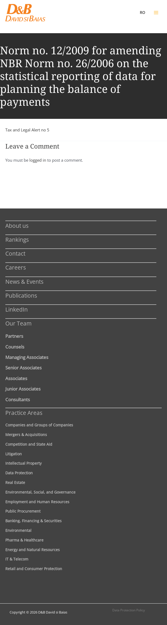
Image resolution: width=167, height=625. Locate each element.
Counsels (14, 347)
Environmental (18, 530)
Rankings (17, 239)
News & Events (24, 281)
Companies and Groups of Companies (39, 424)
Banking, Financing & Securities (33, 520)
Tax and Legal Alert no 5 (27, 129)
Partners (14, 336)
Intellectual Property (23, 463)
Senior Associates (23, 367)
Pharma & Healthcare (24, 540)
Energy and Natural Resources (32, 549)
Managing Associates (26, 357)
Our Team (18, 323)
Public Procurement (23, 511)
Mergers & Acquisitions (26, 434)
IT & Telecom (16, 559)
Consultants (17, 399)
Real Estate (15, 482)
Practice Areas (23, 412)
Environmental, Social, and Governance (40, 492)
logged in (37, 160)
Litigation (13, 453)
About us (17, 225)
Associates (16, 378)
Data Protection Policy (128, 610)
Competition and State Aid (28, 444)
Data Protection (19, 472)
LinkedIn (16, 309)
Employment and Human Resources (37, 501)
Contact (15, 253)
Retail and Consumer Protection (33, 568)
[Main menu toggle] (156, 12)
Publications (21, 295)
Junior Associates (23, 389)
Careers (15, 267)
